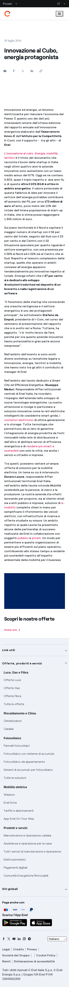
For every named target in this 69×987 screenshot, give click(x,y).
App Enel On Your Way (19, 818)
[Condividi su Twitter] (23, 71)
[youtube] (14, 938)
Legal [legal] (6, 949)
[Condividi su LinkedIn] (32, 71)
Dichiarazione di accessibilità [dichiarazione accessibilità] (34, 961)
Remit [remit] (6, 961)
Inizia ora (12, 630)
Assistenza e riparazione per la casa (28, 843)
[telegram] (29, 938)
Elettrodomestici (15, 859)
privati (36, 538)
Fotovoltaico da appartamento (24, 761)
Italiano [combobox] (54, 939)
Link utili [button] (8, 650)
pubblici (23, 538)
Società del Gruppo (16, 955)
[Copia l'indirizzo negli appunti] (41, 71)
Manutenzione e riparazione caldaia (27, 835)
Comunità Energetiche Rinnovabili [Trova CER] (26, 875)
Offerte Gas (12, 688)
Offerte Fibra (12, 696)
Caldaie (9, 729)
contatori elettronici (18, 420)
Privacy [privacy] (32, 949)
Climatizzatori (13, 721)
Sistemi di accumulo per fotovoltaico (28, 769)
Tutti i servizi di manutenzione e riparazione (32, 851)
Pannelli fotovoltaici (17, 745)
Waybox (9, 794)
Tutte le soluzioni (15, 778)
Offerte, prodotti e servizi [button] (22, 663)
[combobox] (57, 939)
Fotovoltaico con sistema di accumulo (29, 753)
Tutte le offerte (14, 704)
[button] (5, 71)
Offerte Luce (12, 680)
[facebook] (3, 938)
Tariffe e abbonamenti (18, 810)
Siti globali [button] (10, 889)
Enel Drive (10, 802)
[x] (8, 938)
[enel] (7, 14)
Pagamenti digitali (15, 867)
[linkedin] (19, 938)
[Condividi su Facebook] (14, 71)
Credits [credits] (18, 949)
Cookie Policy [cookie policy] (45, 955)
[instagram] (24, 938)
